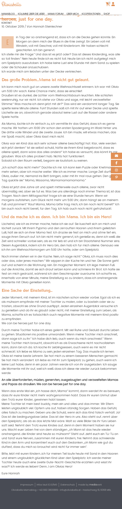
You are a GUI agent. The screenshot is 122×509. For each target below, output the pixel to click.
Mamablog (8, 13)
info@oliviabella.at (70, 500)
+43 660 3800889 (48, 500)
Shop (107, 13)
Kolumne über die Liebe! (31, 13)
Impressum (26, 495)
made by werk (90, 495)
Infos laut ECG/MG (47, 495)
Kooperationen (91, 13)
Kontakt (7, 22)
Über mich (73, 13)
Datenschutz (68, 495)
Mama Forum (55, 13)
